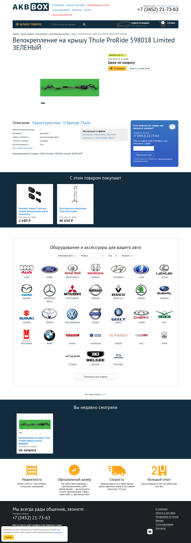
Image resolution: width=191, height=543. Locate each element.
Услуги (88, 9)
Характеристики (46, 122)
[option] (24, 70)
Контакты (77, 9)
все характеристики (23, 147)
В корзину (117, 68)
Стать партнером (61, 9)
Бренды (159, 520)
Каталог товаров (28, 24)
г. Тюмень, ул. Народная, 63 (167, 6)
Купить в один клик (140, 68)
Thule (103, 394)
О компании (58, 4)
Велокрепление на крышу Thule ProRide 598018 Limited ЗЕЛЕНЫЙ (34, 440)
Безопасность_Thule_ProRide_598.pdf (98, 138)
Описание (21, 122)
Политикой (58, 532)
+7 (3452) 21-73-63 (157, 9)
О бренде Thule (76, 122)
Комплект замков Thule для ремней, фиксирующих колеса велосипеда (33, 211)
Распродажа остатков (98, 4)
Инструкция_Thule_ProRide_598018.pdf (99, 134)
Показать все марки (95, 376)
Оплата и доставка (75, 4)
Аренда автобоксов (62, 14)
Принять (8, 537)
